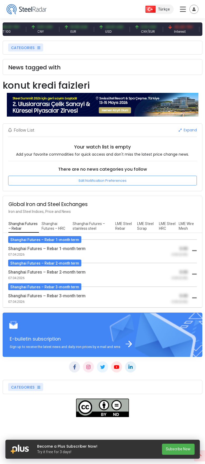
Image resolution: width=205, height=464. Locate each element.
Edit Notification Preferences (103, 180)
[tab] (23, 226)
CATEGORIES (25, 47)
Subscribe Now (178, 449)
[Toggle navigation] (193, 9)
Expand (188, 130)
